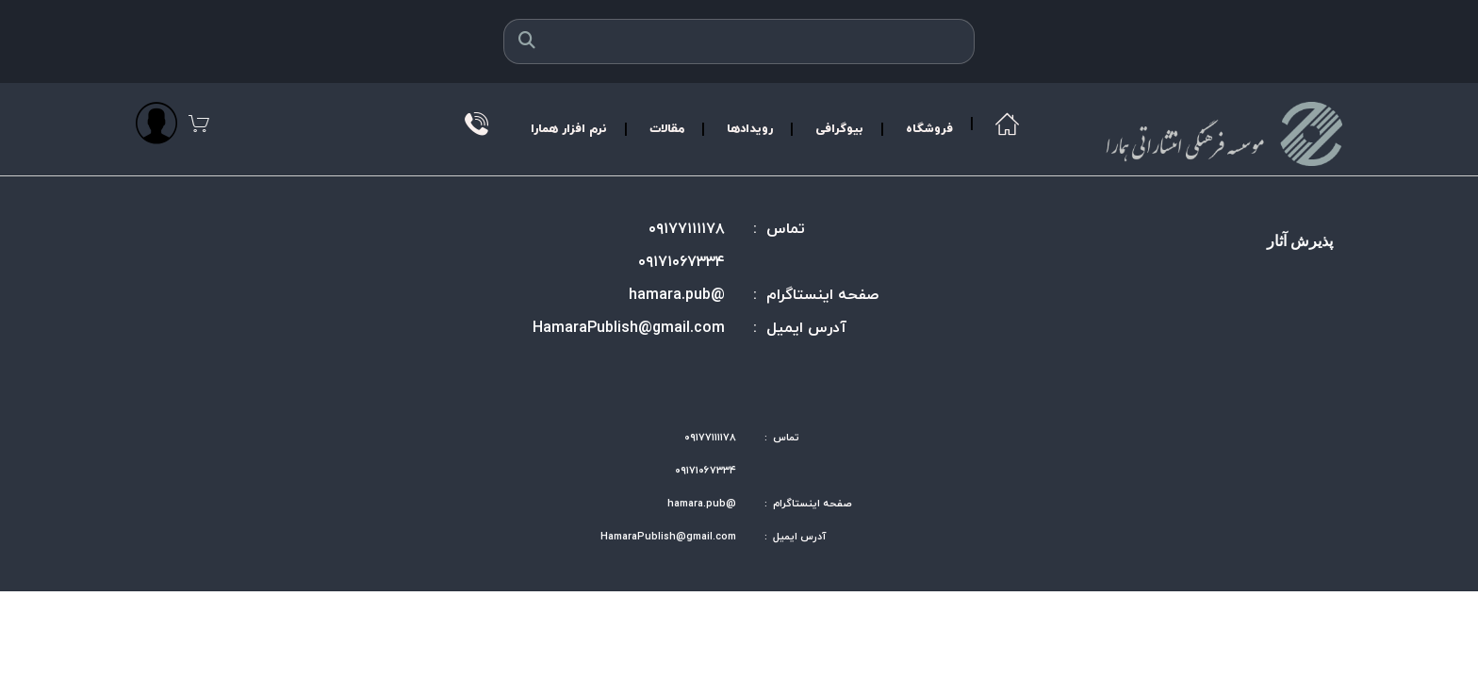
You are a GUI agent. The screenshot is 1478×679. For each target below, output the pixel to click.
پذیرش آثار (1300, 241)
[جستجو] (526, 41)
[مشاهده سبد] (199, 122)
